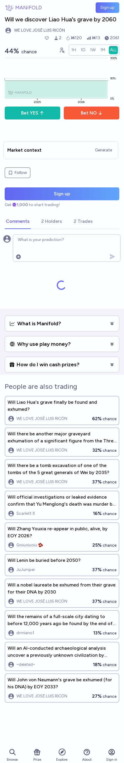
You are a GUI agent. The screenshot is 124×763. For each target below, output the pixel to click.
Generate (103, 150)
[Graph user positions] (62, 50)
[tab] (18, 221)
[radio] (73, 50)
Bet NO (92, 113)
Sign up (107, 7)
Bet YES (32, 113)
